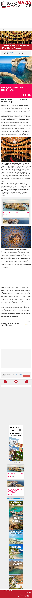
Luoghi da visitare (10, 52)
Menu (3, 29)
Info (30, 592)
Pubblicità (27, 592)
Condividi (26, 376)
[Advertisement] (16, 18)
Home (3, 52)
